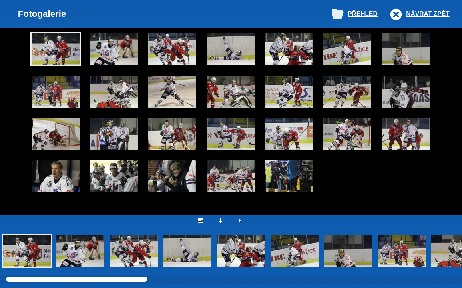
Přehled (363, 13)
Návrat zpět (427, 13)
